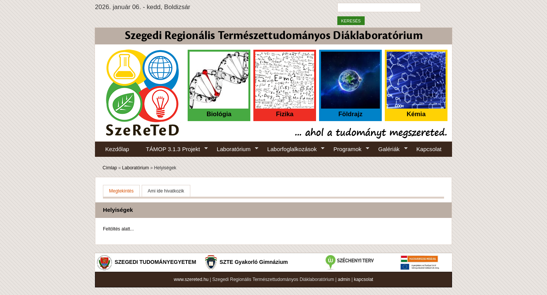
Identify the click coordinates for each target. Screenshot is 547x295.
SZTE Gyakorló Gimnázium (254, 262)
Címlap (110, 167)
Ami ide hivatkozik (166, 191)
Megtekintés (124, 190)
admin (344, 279)
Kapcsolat (428, 149)
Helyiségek (165, 167)
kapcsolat (363, 279)
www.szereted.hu (191, 279)
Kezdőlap (117, 149)
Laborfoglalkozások (292, 149)
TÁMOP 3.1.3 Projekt (173, 149)
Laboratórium (234, 149)
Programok (347, 149)
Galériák (389, 149)
